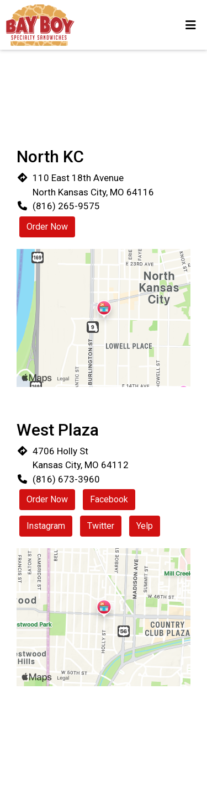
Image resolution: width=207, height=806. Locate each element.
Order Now (47, 226)
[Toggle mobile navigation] (191, 25)
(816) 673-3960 (66, 479)
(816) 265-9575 (66, 205)
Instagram (45, 526)
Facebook (109, 499)
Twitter (100, 526)
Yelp (144, 526)
